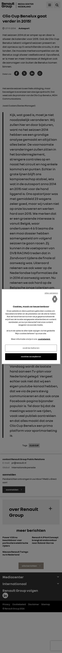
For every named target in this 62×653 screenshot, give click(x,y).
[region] (30, 326)
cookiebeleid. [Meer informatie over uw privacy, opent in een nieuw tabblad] (44, 339)
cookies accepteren (31, 356)
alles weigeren (51, 293)
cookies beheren (31, 348)
